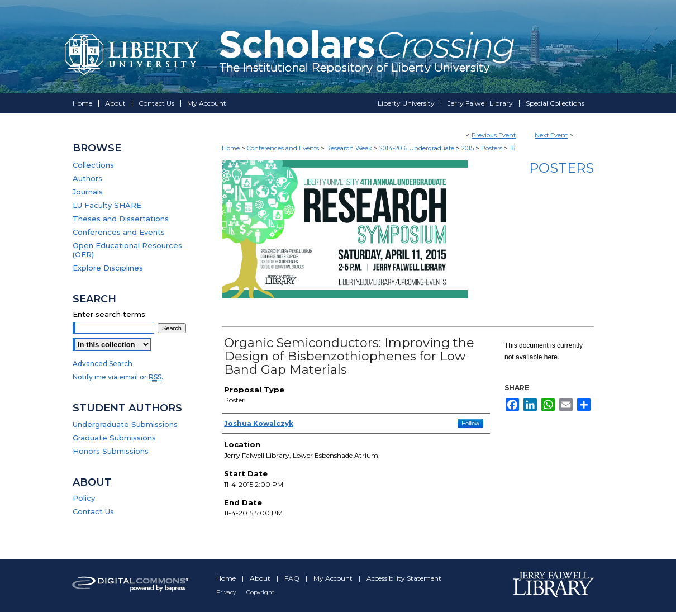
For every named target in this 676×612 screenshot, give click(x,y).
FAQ (292, 578)
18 (512, 148)
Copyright (260, 592)
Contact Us (93, 511)
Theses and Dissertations (121, 218)
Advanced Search (102, 363)
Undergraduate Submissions (125, 424)
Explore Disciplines (108, 267)
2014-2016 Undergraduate (417, 148)
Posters (492, 148)
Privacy (226, 592)
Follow (470, 423)
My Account (333, 578)
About (261, 578)
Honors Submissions (111, 451)
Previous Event (494, 135)
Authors (87, 178)
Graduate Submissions (114, 437)
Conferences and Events (284, 148)
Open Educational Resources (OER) (127, 250)
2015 (468, 148)
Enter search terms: (110, 314)
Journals (88, 191)
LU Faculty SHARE (107, 205)
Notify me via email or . (118, 377)
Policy (84, 498)
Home (231, 148)
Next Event (551, 135)
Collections (93, 164)
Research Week (350, 148)
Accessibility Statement (403, 578)
